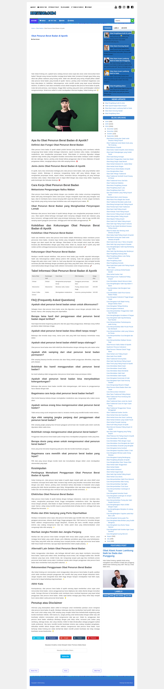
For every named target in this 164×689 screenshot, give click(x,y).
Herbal (71, 21)
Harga (42, 21)
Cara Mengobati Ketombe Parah (117, 493)
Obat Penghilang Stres (118, 86)
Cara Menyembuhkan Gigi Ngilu (117, 484)
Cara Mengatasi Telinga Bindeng (117, 306)
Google (67, 638)
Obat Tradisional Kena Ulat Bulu (117, 180)
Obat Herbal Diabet (113, 467)
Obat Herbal (36, 39)
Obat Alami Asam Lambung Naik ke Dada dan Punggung (118, 553)
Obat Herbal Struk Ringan (115, 166)
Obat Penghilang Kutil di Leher (120, 33)
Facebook (53, 638)
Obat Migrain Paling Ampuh (115, 219)
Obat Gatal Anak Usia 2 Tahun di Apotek (120, 242)
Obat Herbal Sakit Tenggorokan (117, 464)
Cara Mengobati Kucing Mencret (117, 534)
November (110, 131)
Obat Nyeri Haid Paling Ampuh (116, 209)
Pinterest (94, 638)
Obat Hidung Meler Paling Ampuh (117, 216)
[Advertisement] (65, 55)
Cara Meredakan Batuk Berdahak (117, 371)
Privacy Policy (54, 7)
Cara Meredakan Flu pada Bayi (117, 438)
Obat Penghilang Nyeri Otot (115, 190)
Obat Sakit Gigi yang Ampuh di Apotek (119, 244)
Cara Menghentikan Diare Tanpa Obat (119, 462)
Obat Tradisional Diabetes (115, 183)
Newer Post (34, 670)
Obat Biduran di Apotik (114, 147)
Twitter (40, 638)
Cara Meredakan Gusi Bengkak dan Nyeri (120, 443)
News (62, 21)
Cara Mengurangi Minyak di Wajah (118, 385)
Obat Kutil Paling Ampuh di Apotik (117, 424)
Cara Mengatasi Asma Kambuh (117, 448)
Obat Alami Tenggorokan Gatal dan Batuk (120, 159)
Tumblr (81, 638)
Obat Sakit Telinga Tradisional (116, 174)
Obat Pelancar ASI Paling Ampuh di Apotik (120, 436)
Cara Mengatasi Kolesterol (115, 308)
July (108, 539)
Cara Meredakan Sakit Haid (116, 373)
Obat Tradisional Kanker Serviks (117, 412)
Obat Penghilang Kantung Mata (117, 254)
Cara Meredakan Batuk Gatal (116, 366)
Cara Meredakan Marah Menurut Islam (119, 281)
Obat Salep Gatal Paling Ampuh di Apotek (120, 235)
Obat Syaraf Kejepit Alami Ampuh (116, 106)
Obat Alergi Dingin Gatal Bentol (117, 161)
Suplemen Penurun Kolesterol (116, 347)
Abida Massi (129, 682)
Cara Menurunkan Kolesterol (116, 392)
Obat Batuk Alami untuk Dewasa (117, 197)
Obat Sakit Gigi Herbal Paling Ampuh (119, 474)
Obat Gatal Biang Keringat (115, 157)
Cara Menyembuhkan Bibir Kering (118, 481)
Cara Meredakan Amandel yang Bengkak (120, 446)
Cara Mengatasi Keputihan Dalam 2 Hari (120, 450)
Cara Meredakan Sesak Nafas (116, 368)
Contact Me (42, 7)
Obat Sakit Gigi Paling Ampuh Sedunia (119, 224)
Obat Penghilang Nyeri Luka (116, 188)
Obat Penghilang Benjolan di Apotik (118, 460)
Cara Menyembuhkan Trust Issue (117, 486)
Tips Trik (52, 21)
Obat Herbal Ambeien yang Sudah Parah (120, 420)
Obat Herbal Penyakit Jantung (116, 422)
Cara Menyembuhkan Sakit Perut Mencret (120, 479)
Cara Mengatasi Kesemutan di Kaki (118, 378)
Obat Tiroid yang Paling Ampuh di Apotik (120, 363)
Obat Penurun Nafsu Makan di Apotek (119, 344)
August (109, 536)
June (108, 541)
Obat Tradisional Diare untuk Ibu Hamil (119, 401)
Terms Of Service (77, 7)
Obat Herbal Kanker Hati (115, 274)
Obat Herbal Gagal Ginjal (115, 472)
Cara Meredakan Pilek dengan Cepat (119, 441)
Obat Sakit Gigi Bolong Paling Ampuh (119, 361)
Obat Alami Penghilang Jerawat (117, 185)
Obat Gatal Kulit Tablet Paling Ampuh (119, 221)
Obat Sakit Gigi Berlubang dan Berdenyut (120, 251)
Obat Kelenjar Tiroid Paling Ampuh (118, 211)
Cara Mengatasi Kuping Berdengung (118, 457)
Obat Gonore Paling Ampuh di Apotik (118, 214)
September (110, 136)
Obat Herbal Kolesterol (114, 469)
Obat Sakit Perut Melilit (114, 356)
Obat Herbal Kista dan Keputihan (117, 415)
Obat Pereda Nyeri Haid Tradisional (118, 207)
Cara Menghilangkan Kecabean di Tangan (120, 315)
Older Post (97, 670)
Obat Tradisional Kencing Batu (116, 359)
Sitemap (88, 7)
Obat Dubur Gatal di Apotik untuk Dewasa (120, 150)
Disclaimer (65, 7)
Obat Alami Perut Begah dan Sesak (118, 199)
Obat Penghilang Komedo (115, 263)
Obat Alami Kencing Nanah (119, 46)
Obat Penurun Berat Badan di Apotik (118, 169)
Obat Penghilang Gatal (114, 260)
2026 (107, 121)
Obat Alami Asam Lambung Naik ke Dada (118, 108)
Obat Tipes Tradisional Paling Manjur (119, 394)
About (33, 7)
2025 (107, 124)
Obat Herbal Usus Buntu (114, 477)
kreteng (42, 682)
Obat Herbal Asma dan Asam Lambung (119, 417)
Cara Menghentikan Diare (115, 171)
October (110, 133)
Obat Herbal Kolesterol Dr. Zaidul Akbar (119, 164)
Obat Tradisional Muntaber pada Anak (119, 202)
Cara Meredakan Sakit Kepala (116, 375)
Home (34, 21)
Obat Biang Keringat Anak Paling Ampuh (120, 204)
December (110, 129)
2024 (107, 126)
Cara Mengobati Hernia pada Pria (117, 518)
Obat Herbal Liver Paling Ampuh (117, 354)
